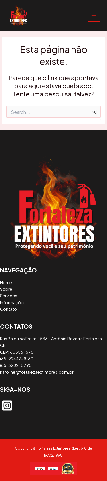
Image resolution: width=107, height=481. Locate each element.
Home (6, 282)
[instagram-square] (7, 405)
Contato (8, 309)
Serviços (8, 295)
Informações (12, 302)
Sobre (6, 289)
